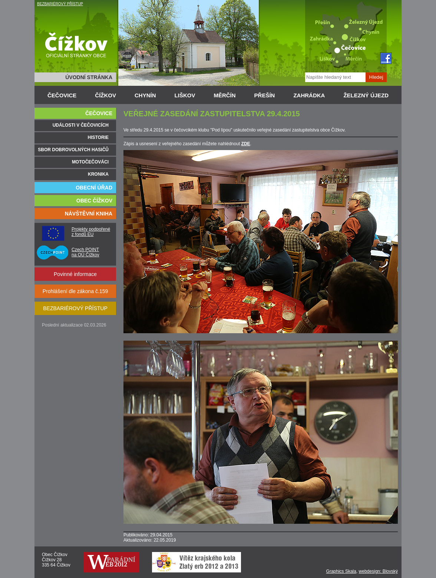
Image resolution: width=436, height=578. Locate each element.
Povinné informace (75, 274)
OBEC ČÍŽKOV (94, 201)
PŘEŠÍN (264, 95)
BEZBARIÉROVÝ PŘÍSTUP (60, 4)
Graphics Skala (341, 571)
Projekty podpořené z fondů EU (91, 232)
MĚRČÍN (224, 95)
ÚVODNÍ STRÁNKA (88, 77)
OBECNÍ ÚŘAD (94, 188)
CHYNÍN (145, 95)
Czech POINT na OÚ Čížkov (85, 252)
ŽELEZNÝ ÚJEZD (366, 95)
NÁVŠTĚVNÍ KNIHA (88, 214)
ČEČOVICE (61, 95)
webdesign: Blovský (378, 571)
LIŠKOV (185, 95)
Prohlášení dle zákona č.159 (75, 291)
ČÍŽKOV (105, 95)
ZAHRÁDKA (309, 95)
